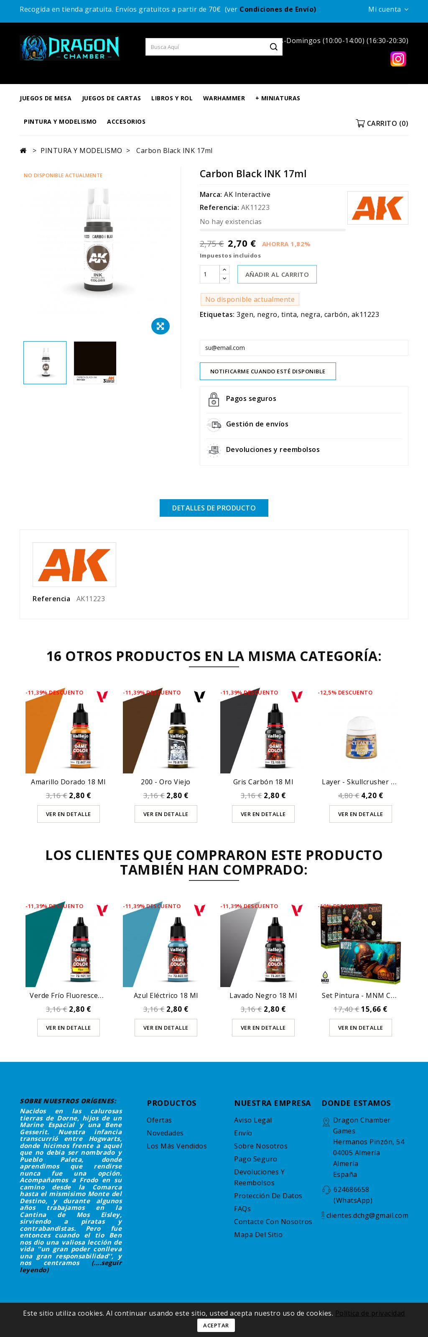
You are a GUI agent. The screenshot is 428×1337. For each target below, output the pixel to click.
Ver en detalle (68, 814)
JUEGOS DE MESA (45, 98)
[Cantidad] (210, 274)
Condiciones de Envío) (277, 9)
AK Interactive (247, 194)
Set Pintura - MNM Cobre (364, 995)
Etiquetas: (217, 314)
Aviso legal (253, 1120)
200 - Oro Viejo (166, 781)
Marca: (211, 194)
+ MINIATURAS (278, 98)
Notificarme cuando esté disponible (268, 371)
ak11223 (366, 314)
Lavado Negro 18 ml (263, 995)
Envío (243, 1133)
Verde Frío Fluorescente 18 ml (79, 995)
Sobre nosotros (261, 1146)
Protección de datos (268, 1195)
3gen (245, 314)
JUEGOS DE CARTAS (111, 98)
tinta (289, 314)
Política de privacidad (370, 1313)
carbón (336, 314)
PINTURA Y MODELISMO (60, 121)
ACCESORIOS (126, 121)
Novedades (165, 1133)
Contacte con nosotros (273, 1221)
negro (267, 314)
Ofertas (159, 1120)
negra (311, 314)
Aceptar (216, 1325)
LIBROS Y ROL (172, 98)
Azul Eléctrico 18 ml (166, 995)
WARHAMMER (224, 98)
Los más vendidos (177, 1146)
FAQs (242, 1208)
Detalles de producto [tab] (214, 508)
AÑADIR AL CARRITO (277, 274)
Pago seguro (256, 1158)
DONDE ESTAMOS (356, 1103)
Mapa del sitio (258, 1234)
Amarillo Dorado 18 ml (68, 781)
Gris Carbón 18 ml (263, 781)
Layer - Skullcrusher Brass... (368, 781)
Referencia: (219, 207)
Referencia (51, 598)
